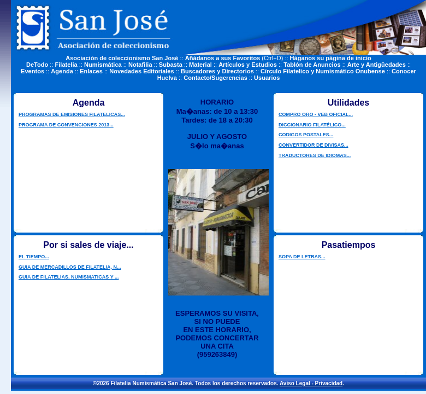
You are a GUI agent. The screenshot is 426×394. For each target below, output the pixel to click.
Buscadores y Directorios (217, 71)
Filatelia (66, 64)
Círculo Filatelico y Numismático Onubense (323, 71)
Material (200, 64)
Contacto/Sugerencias (215, 77)
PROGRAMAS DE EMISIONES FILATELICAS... (72, 114)
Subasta (170, 64)
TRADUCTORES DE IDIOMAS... (315, 155)
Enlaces (91, 71)
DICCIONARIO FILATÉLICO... (312, 125)
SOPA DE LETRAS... (302, 256)
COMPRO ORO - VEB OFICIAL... (316, 114)
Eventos (32, 71)
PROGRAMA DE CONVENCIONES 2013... (66, 125)
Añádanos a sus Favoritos (223, 58)
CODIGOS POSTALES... (306, 134)
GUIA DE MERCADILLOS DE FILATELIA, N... (70, 267)
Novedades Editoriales (141, 71)
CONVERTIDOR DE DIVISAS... (313, 145)
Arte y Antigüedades (376, 64)
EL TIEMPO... (34, 256)
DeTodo (37, 64)
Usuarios (267, 77)
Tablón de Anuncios (311, 64)
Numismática (103, 64)
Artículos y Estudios (247, 64)
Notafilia (140, 64)
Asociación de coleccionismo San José (122, 58)
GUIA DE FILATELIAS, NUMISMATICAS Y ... (69, 277)
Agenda (62, 71)
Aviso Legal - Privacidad (311, 383)
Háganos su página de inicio (330, 58)
